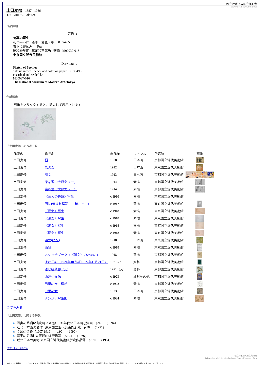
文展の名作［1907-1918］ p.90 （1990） (47, 331)
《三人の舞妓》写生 (59, 196)
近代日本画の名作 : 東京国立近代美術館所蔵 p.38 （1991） (61, 327)
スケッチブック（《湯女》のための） (72, 254)
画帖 (48, 247)
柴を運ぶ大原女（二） (61, 189)
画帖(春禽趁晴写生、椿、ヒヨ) (67, 203)
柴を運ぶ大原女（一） (61, 182)
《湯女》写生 (54, 211)
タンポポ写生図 (56, 298)
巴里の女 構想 (56, 284)
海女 (48, 174)
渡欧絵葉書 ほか (56, 269)
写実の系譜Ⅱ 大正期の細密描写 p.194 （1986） (52, 335)
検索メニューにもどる (17, 348)
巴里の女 (51, 291)
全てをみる (14, 307)
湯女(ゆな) (52, 240)
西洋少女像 (53, 276)
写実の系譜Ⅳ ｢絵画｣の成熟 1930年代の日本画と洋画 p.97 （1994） (67, 323)
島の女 (49, 167)
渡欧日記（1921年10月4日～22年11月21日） (76, 262)
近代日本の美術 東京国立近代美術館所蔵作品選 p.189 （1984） (64, 340)
